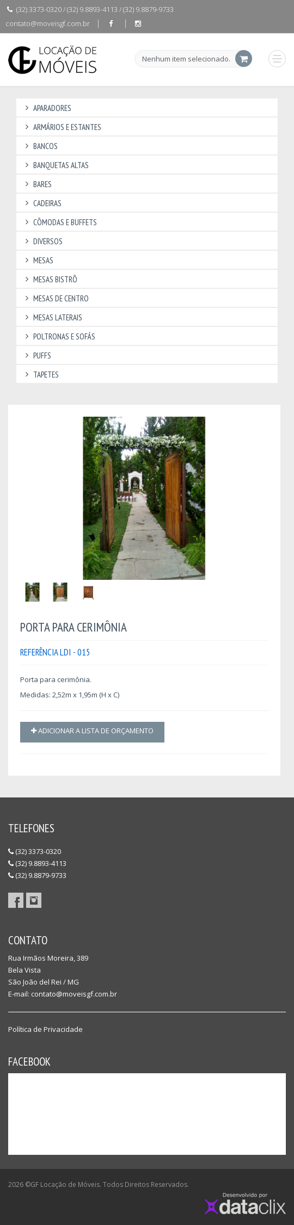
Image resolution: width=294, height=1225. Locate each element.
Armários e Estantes (61, 127)
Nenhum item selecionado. (186, 59)
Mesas (37, 260)
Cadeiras (42, 203)
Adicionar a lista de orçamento (92, 730)
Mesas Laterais (52, 317)
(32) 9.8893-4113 (37, 863)
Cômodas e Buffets (59, 222)
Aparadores (46, 108)
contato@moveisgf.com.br (47, 23)
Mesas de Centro (55, 298)
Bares (37, 184)
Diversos (42, 241)
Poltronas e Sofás (58, 336)
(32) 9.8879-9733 (37, 875)
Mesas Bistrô (49, 279)
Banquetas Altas (55, 165)
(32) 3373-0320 (34, 851)
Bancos (40, 146)
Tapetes (40, 374)
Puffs (36, 355)
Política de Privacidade (45, 1029)
